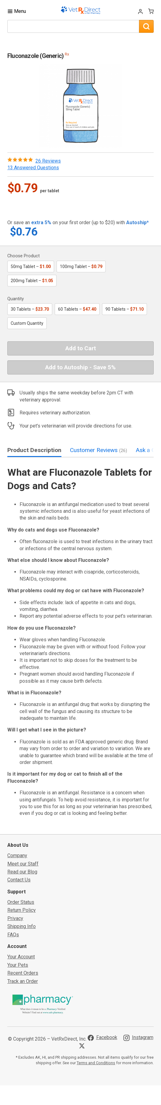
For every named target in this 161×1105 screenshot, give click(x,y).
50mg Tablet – (31, 266)
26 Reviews (48, 161)
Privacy (15, 918)
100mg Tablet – (81, 266)
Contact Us (19, 880)
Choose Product (23, 256)
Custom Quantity (27, 323)
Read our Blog (22, 872)
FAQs (13, 935)
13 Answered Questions (33, 168)
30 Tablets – (30, 309)
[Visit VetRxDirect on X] (83, 1046)
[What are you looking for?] (73, 26)
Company (17, 855)
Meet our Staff (22, 864)
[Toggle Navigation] (16, 11)
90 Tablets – (124, 309)
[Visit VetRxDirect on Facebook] (102, 1037)
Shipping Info (21, 926)
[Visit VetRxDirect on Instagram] (138, 1037)
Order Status (20, 902)
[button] (80, 106)
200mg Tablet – (32, 280)
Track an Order (22, 981)
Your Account (21, 957)
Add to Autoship (80, 367)
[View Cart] (151, 11)
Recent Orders (22, 973)
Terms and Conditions (96, 1063)
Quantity (15, 298)
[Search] (146, 26)
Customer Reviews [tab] (98, 450)
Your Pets (17, 965)
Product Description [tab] (34, 450)
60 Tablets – (77, 309)
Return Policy (21, 910)
